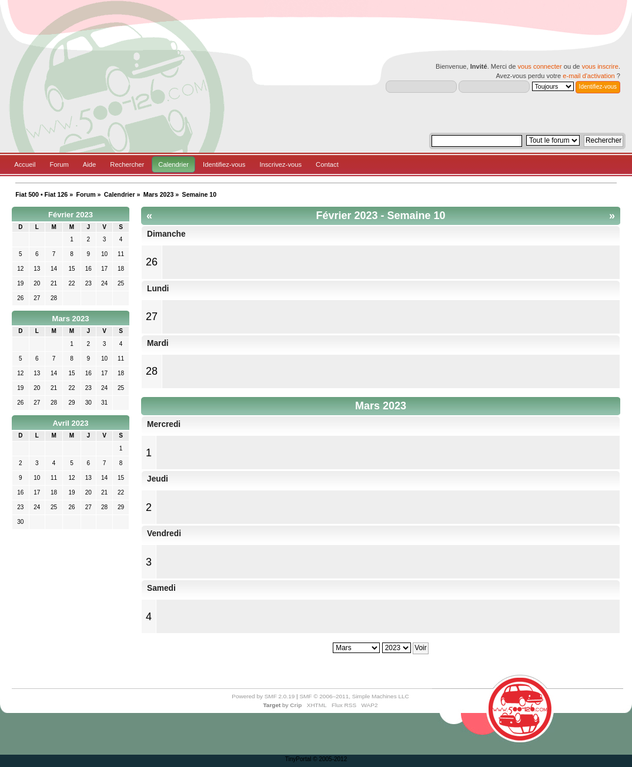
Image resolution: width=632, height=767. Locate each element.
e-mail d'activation (588, 75)
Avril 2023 (71, 423)
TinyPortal (298, 759)
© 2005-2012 (330, 759)
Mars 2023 (70, 318)
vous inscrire (600, 66)
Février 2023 (70, 214)
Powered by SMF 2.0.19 (263, 696)
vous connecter (539, 66)
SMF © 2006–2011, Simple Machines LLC (354, 696)
